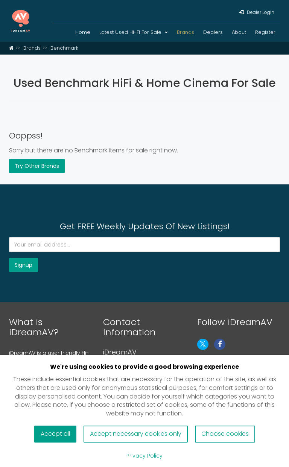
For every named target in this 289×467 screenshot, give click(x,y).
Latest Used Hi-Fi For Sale (133, 32)
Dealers (213, 32)
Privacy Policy (144, 455)
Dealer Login (256, 12)
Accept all (55, 433)
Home (82, 32)
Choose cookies (225, 433)
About (239, 32)
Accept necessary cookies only (135, 433)
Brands (185, 32)
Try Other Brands (37, 166)
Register (265, 32)
